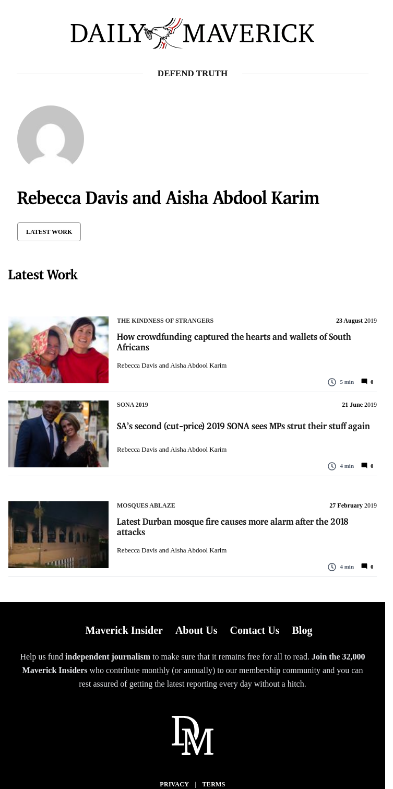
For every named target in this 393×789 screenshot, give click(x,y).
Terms (214, 784)
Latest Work (49, 231)
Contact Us (254, 630)
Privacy (174, 784)
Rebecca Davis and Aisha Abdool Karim (172, 365)
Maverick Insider (124, 630)
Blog (302, 630)
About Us (196, 630)
